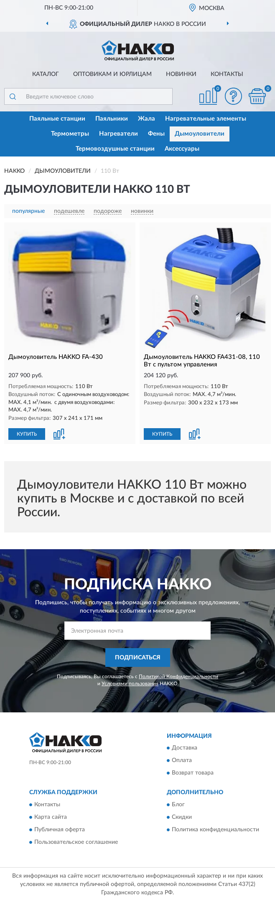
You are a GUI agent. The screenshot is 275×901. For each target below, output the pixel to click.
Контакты (227, 74)
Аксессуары (182, 149)
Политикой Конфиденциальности (178, 676)
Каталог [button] (45, 74)
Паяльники (111, 119)
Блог (178, 805)
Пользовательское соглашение (76, 842)
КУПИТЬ (27, 434)
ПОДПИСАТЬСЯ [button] (137, 658)
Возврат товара (193, 773)
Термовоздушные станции (115, 149)
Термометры (70, 134)
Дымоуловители (199, 134)
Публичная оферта (59, 830)
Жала (146, 119)
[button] (233, 96)
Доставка (184, 748)
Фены (156, 134)
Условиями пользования (130, 683)
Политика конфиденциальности (215, 830)
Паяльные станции (57, 119)
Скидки (182, 817)
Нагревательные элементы (205, 119)
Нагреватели (118, 134)
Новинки (181, 74)
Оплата (182, 761)
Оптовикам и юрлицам (112, 74)
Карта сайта (50, 817)
